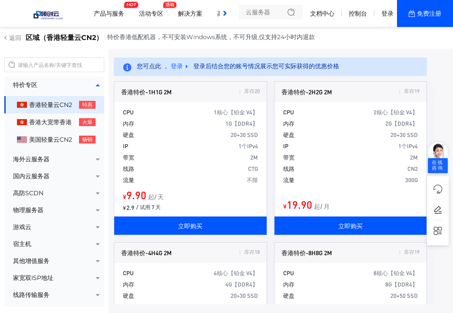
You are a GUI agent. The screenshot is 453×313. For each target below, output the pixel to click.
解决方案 (190, 13)
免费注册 (429, 13)
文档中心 (322, 13)
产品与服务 (111, 10)
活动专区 (153, 10)
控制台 (358, 13)
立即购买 (190, 226)
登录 (387, 13)
